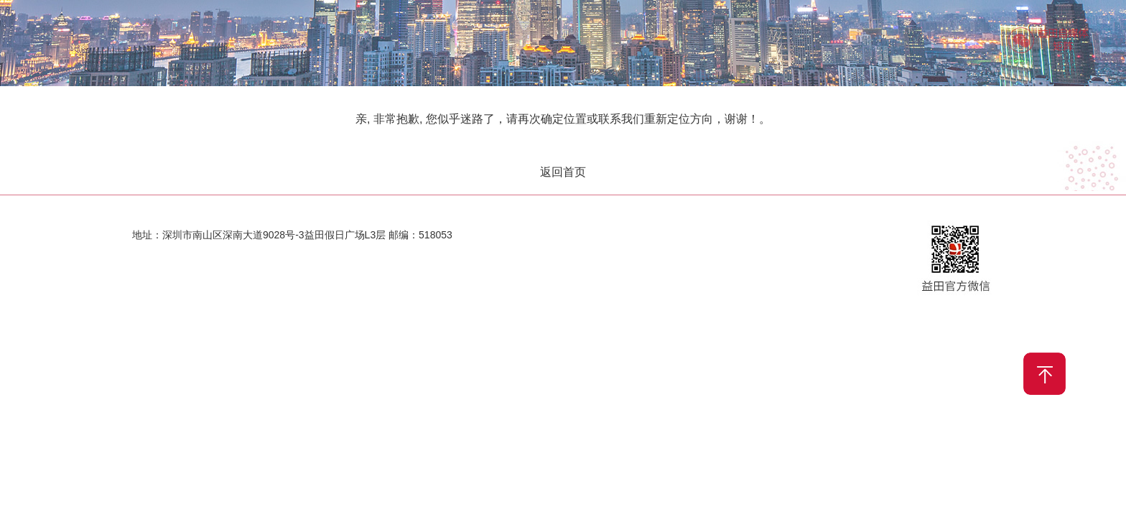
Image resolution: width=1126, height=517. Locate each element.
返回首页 (563, 172)
